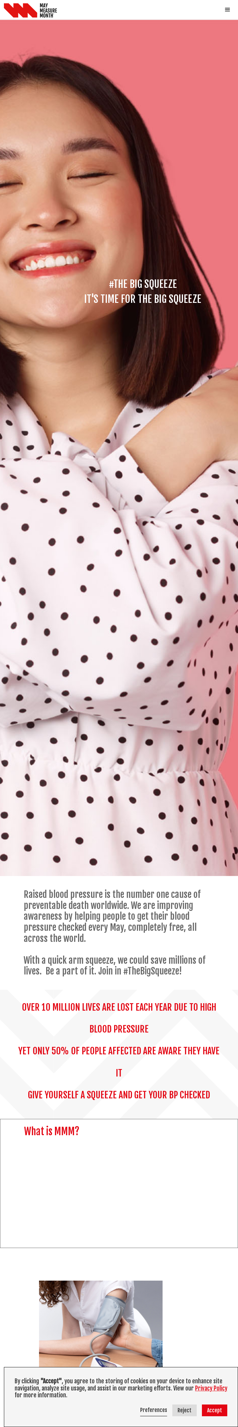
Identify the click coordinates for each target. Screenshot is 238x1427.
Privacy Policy (211, 1388)
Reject (185, 1410)
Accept (214, 1410)
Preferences (153, 1410)
